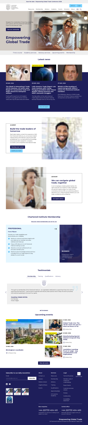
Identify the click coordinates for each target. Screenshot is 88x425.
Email (7, 376)
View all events (44, 363)
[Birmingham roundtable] (24, 336)
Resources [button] (31, 9)
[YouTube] (10, 384)
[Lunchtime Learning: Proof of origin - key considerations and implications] (63, 352)
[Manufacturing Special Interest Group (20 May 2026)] (63, 338)
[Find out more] (32, 244)
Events (40, 388)
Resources (54, 376)
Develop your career (17, 147)
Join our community (13, 29)
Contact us (42, 376)
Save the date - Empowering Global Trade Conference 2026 (44, 1)
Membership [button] (39, 9)
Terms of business (68, 376)
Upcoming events (58, 53)
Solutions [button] (66, 9)
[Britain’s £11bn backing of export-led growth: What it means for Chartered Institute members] (70, 82)
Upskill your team (16, 150)
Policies (65, 393)
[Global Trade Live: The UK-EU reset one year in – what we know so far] (63, 325)
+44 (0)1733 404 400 (71, 410)
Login (79, 5)
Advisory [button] (47, 9)
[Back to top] (79, 373)
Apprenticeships (55, 391)
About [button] (73, 9)
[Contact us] (77, 9)
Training (40, 276)
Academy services (30, 53)
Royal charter (67, 385)
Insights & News (43, 385)
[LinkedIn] (7, 384)
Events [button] (60, 9)
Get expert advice (58, 198)
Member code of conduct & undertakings (68, 380)
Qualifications (49, 276)
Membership (70, 53)
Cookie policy (67, 396)
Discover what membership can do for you (44, 221)
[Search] (80, 9)
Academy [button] (53, 9)
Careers (41, 379)
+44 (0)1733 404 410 (48, 410)
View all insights (44, 106)
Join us (73, 5)
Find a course (17, 53)
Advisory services (44, 53)
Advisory (58, 276)
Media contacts (43, 382)
